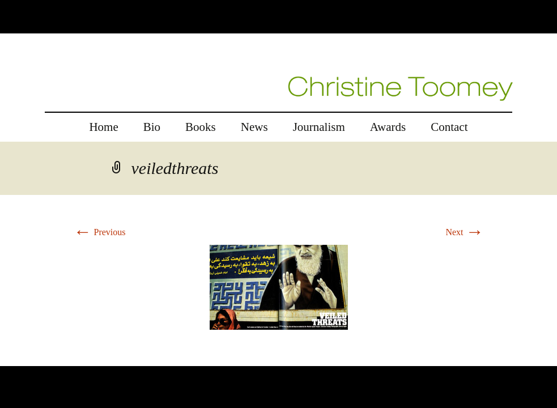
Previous (100, 232)
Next (464, 232)
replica (33, 359)
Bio (151, 127)
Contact (449, 127)
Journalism (319, 127)
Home (103, 127)
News (254, 127)
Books (200, 127)
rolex (9, 359)
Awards (388, 127)
